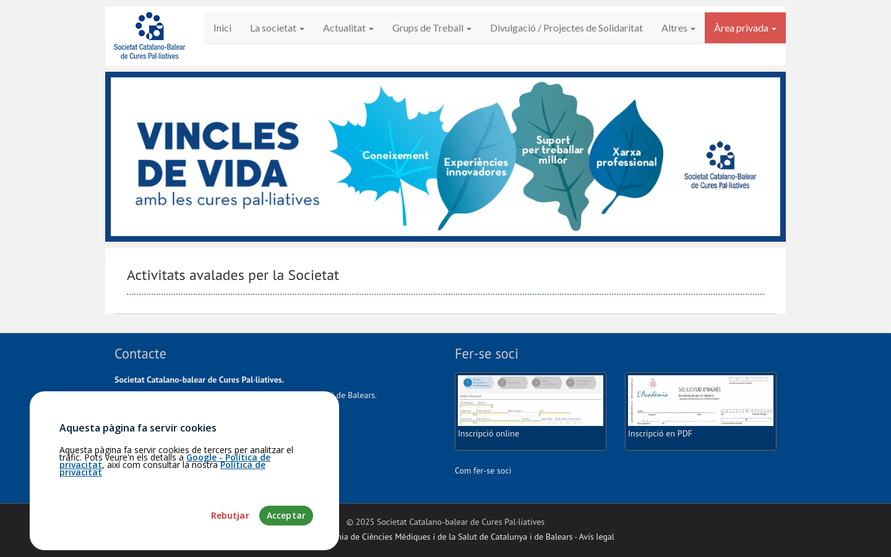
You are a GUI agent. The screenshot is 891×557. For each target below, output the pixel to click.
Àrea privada (745, 27)
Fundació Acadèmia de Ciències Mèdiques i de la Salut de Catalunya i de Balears (425, 536)
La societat (277, 27)
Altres (678, 27)
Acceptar (286, 528)
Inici (222, 27)
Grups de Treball (431, 27)
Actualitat (348, 27)
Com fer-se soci (483, 470)
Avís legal (596, 536)
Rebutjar (230, 528)
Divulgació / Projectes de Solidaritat (566, 27)
